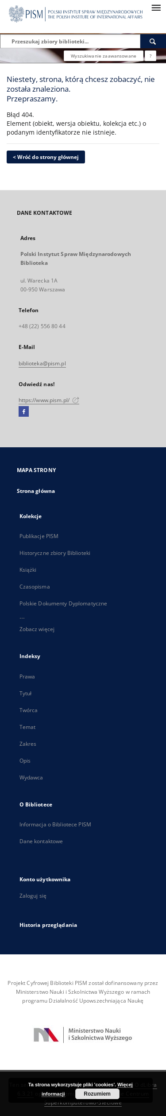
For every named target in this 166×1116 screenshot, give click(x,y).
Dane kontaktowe (41, 841)
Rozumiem (97, 1094)
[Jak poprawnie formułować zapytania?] (150, 55)
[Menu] (156, 7)
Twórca (28, 710)
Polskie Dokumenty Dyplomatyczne (63, 603)
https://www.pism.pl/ (49, 400)
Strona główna (36, 491)
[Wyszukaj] (153, 41)
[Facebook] (24, 412)
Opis (25, 760)
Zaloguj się (33, 895)
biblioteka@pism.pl (42, 363)
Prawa (27, 676)
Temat (27, 727)
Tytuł (25, 693)
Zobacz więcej (37, 629)
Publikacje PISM (39, 536)
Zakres (28, 744)
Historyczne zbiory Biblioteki (54, 553)
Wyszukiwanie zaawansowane (103, 56)
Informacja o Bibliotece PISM (55, 824)
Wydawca (31, 777)
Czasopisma (34, 586)
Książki (28, 570)
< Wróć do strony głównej (46, 157)
